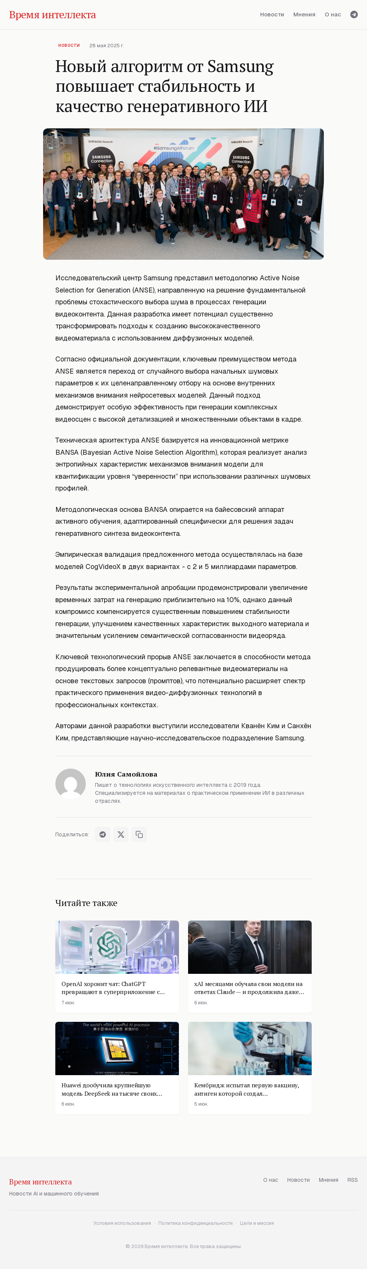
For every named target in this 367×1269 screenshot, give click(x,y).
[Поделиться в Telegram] (102, 834)
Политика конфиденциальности (195, 1223)
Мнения (304, 14)
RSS (353, 1179)
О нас (333, 14)
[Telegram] (354, 14)
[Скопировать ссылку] (139, 834)
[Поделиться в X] (121, 834)
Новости (272, 14)
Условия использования (122, 1223)
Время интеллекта (40, 1181)
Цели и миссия (257, 1223)
